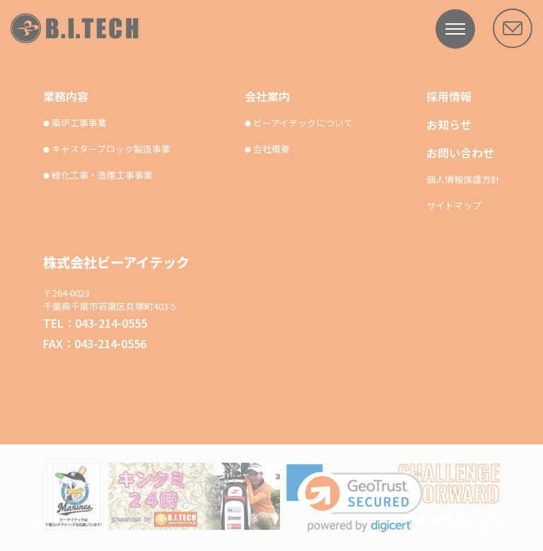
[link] (355, 498)
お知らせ (449, 124)
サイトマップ (453, 206)
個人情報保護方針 (463, 179)
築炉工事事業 (75, 123)
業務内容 (65, 96)
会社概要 (267, 149)
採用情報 (449, 96)
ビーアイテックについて (299, 123)
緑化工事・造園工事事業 (98, 175)
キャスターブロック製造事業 (106, 149)
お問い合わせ (460, 152)
